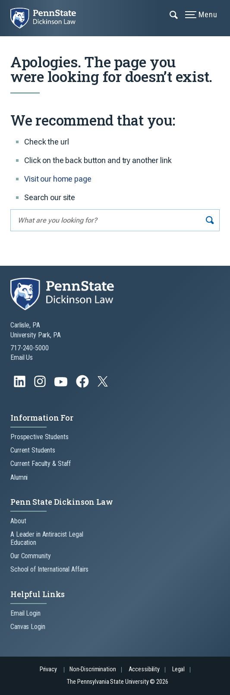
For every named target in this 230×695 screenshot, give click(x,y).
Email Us (21, 357)
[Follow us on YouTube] (61, 385)
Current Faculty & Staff (40, 463)
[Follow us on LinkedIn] (20, 385)
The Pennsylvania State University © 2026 (117, 682)
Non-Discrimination (92, 669)
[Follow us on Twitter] (104, 384)
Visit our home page (57, 178)
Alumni (19, 477)
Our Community (30, 556)
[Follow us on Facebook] (83, 385)
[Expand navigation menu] (174, 14)
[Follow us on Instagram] (40, 385)
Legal (178, 669)
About (18, 521)
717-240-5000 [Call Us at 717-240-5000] (29, 348)
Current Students (32, 450)
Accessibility (144, 669)
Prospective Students (39, 437)
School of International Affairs (49, 569)
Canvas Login (27, 627)
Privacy (48, 669)
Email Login (25, 613)
